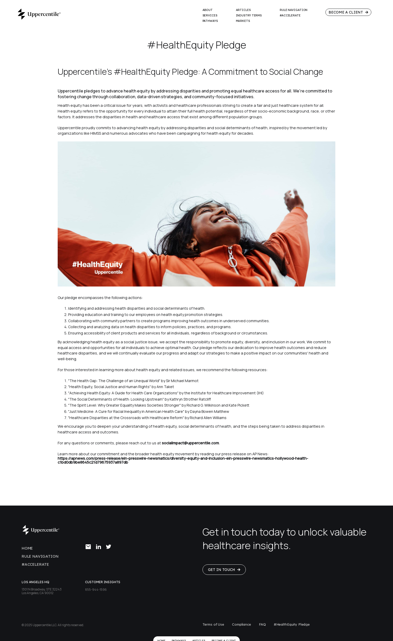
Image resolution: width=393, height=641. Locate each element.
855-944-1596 (96, 589)
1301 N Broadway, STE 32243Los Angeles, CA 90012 (42, 591)
